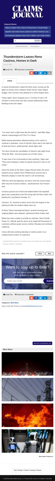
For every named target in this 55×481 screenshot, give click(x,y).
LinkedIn (45, 73)
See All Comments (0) (42, 343)
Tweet (40, 73)
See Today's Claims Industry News (27, 470)
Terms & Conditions (39, 478)
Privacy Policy (28, 478)
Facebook (36, 73)
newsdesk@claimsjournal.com (32, 306)
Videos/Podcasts (21, 46)
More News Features (45, 456)
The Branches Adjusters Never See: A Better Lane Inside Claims (27, 35)
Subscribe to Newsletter (24, 70)
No (49, 254)
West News (14, 303)
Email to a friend (31, 73)
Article (9, 81)
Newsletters (35, 46)
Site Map (49, 478)
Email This (8, 70)
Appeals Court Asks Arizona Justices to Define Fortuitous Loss (26, 32)
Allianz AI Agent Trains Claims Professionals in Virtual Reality (26, 28)
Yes (40, 254)
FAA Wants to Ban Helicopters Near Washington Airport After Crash (27, 370)
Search (38, 41)
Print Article (49, 73)
